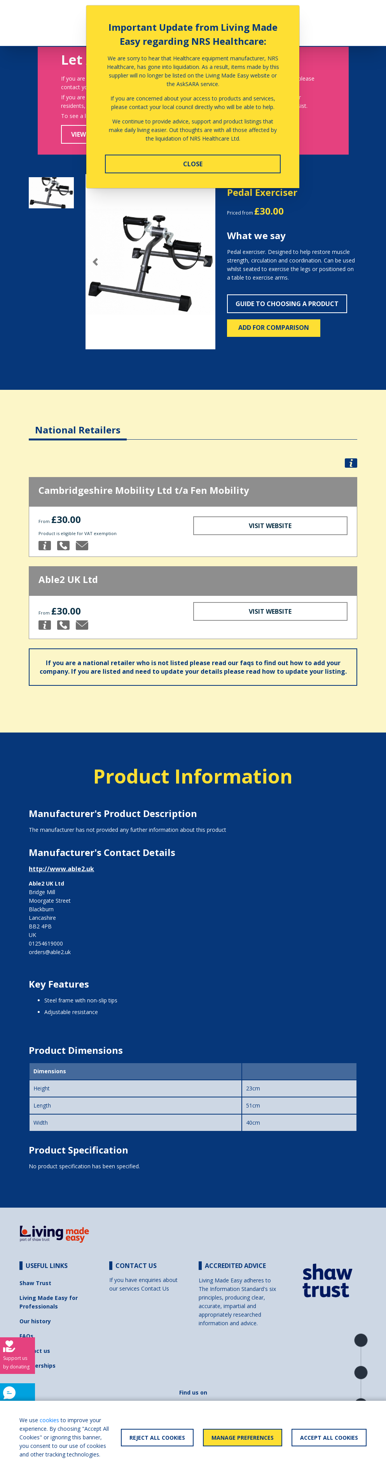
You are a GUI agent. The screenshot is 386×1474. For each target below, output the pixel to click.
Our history (35, 1321)
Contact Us (155, 1288)
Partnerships (37, 1365)
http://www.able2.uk (61, 869)
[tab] (78, 424)
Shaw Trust (35, 1283)
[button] (95, 262)
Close (193, 164)
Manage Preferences (242, 1437)
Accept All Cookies (329, 1437)
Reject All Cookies (157, 1437)
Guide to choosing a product (287, 303)
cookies (49, 1420)
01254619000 (46, 943)
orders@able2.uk (50, 952)
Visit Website (270, 525)
